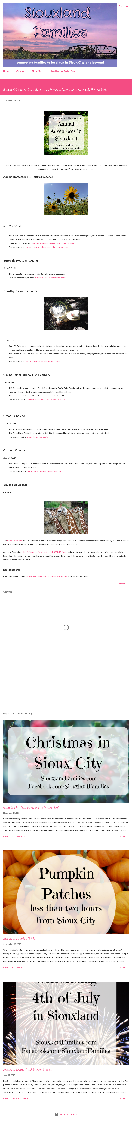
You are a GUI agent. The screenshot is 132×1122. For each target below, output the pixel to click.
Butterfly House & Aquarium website (50, 277)
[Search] (120, 5)
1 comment (18, 967)
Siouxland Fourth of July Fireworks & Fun (28, 1069)
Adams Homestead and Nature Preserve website (47, 247)
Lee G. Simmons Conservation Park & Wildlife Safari (45, 552)
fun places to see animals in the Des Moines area (46, 576)
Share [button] (122, 584)
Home (6, 71)
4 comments (18, 836)
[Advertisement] (66, 684)
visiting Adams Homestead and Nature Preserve (53, 243)
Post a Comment (21, 1099)
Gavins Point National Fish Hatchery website (46, 399)
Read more (123, 836)
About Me (36, 71)
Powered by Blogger (66, 1114)
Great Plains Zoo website (37, 437)
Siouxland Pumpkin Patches (20, 938)
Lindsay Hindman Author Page (61, 71)
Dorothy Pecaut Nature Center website (43, 361)
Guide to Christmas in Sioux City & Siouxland (31, 807)
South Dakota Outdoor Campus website (43, 471)
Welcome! (20, 71)
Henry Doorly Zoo (14, 540)
